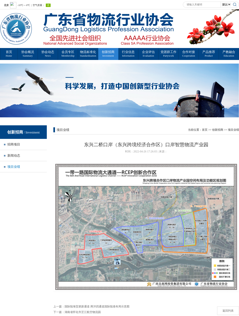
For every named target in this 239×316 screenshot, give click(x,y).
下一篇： (77, 312)
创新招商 (217, 129)
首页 (205, 129)
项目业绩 (233, 129)
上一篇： (91, 306)
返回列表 (228, 310)
